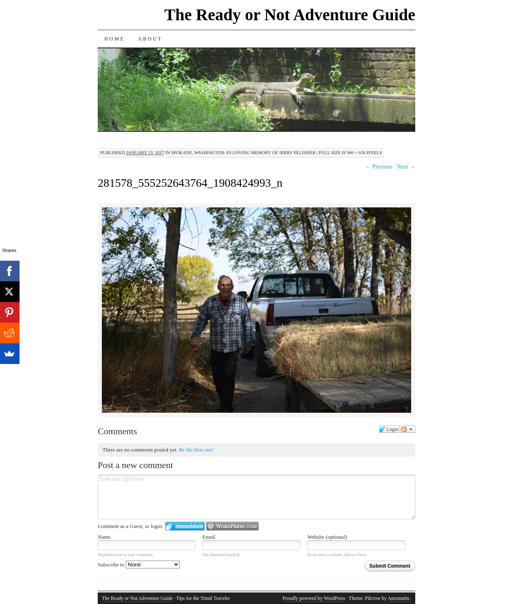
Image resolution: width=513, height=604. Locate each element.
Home (114, 39)
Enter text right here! (256, 497)
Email (208, 537)
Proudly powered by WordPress (313, 598)
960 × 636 (356, 152)
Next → (406, 167)
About (150, 39)
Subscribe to (139, 564)
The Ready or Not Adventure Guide (289, 14)
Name (104, 537)
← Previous (379, 167)
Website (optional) (327, 537)
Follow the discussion (407, 429)
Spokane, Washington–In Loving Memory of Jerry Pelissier (243, 152)
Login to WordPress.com (232, 526)
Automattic (399, 598)
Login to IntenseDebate (185, 526)
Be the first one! (196, 450)
